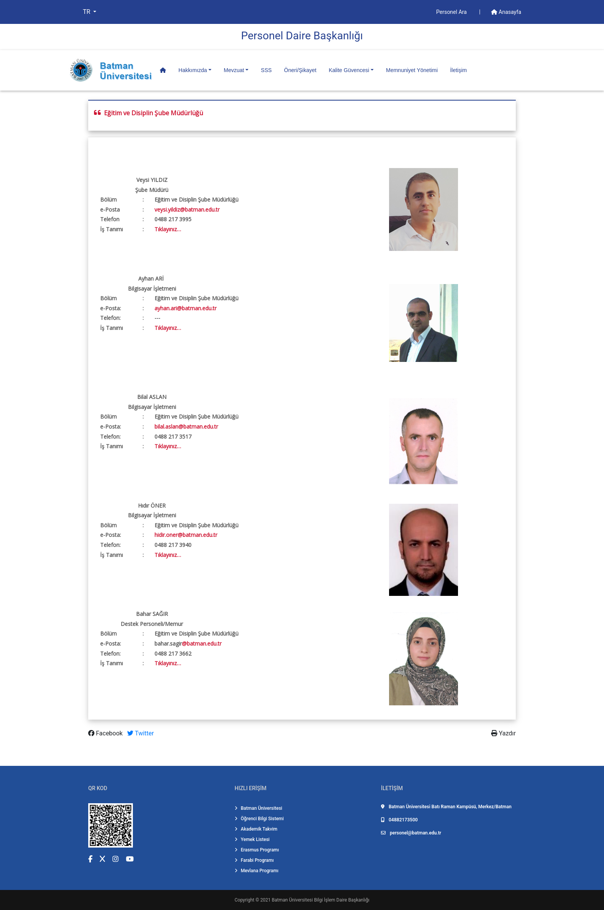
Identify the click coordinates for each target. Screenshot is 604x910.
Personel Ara (452, 12)
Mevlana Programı (257, 870)
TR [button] (87, 11)
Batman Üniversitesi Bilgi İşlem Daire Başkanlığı (320, 900)
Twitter (140, 733)
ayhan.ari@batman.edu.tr (185, 308)
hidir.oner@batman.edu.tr (185, 534)
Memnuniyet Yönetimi (412, 70)
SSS (266, 70)
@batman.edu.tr (201, 643)
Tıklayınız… (167, 229)
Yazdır (503, 733)
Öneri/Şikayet (300, 70)
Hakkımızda (192, 70)
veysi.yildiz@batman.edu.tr (187, 209)
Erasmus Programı (257, 850)
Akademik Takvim (256, 829)
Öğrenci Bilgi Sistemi (259, 818)
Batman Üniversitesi (258, 808)
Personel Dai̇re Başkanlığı (302, 35)
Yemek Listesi (252, 839)
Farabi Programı (254, 860)
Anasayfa (506, 12)
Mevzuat (234, 70)
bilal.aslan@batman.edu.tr (186, 426)
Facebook (106, 733)
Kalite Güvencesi (349, 70)
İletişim (458, 70)
